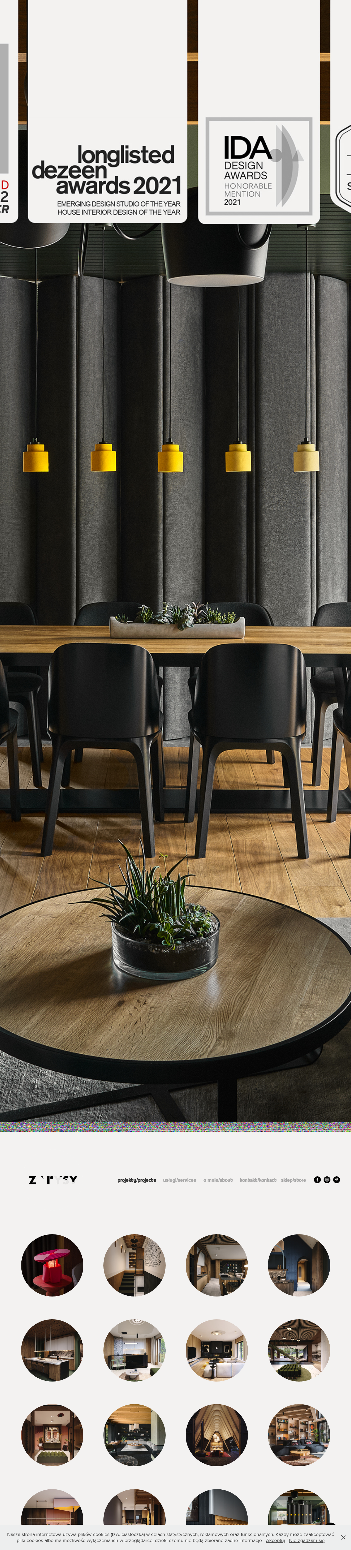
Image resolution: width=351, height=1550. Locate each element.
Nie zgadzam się (307, 1540)
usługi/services (179, 1180)
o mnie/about (218, 1180)
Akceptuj (275, 1540)
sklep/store (293, 1180)
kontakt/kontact (258, 1180)
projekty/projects (137, 1180)
